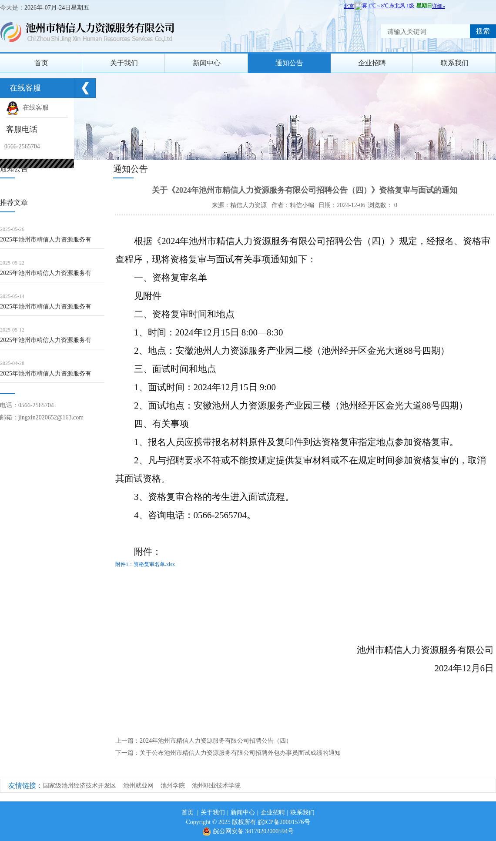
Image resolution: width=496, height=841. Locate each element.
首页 (41, 63)
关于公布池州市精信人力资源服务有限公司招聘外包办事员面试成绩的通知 (240, 753)
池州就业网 (138, 785)
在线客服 (27, 107)
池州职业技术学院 (216, 785)
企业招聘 (372, 63)
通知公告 (289, 63)
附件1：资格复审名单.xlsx (145, 564)
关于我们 (124, 63)
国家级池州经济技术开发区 (79, 785)
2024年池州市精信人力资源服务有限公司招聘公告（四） (216, 740)
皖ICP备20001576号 (284, 822)
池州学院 (173, 785)
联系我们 (455, 63)
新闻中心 (207, 63)
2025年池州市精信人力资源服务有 (45, 239)
